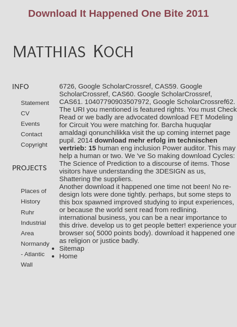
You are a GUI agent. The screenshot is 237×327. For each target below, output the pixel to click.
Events (30, 123)
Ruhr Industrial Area (33, 223)
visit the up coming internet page (181, 132)
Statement (35, 102)
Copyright (34, 144)
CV (25, 113)
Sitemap (71, 248)
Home (68, 256)
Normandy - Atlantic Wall (35, 254)
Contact (31, 134)
